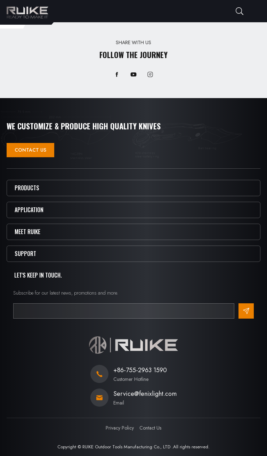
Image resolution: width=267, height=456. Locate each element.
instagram (150, 74)
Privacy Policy (120, 427)
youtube (133, 74)
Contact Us (30, 149)
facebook (117, 74)
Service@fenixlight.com (145, 393)
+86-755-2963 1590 (140, 370)
